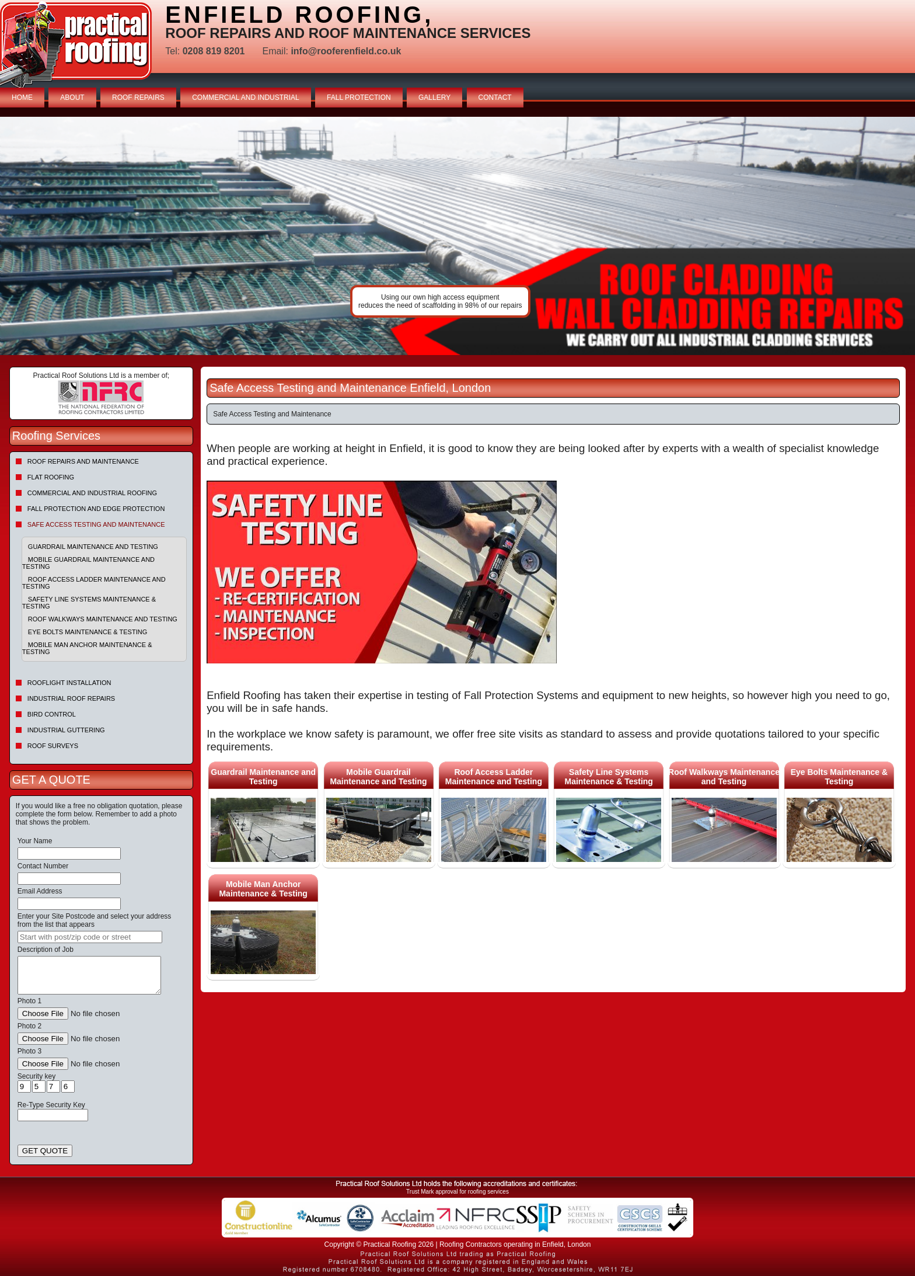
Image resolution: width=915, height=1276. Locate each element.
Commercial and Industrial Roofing (92, 492)
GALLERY (434, 97)
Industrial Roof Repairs (71, 698)
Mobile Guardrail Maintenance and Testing (88, 563)
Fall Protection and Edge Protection (96, 508)
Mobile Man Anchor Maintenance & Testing (87, 648)
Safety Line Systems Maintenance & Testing (89, 603)
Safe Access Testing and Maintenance (96, 524)
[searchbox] (90, 937)
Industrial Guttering (66, 729)
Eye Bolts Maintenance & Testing (87, 631)
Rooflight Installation (69, 682)
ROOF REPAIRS (138, 97)
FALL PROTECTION (359, 97)
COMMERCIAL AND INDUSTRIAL (245, 97)
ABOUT (72, 97)
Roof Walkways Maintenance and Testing (102, 619)
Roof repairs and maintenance (83, 461)
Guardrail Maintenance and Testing (93, 546)
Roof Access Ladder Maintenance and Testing (94, 583)
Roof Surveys (52, 745)
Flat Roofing (50, 477)
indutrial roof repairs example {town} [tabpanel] (457, 236)
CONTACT (495, 97)
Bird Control (51, 714)
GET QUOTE (45, 1150)
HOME (22, 97)
